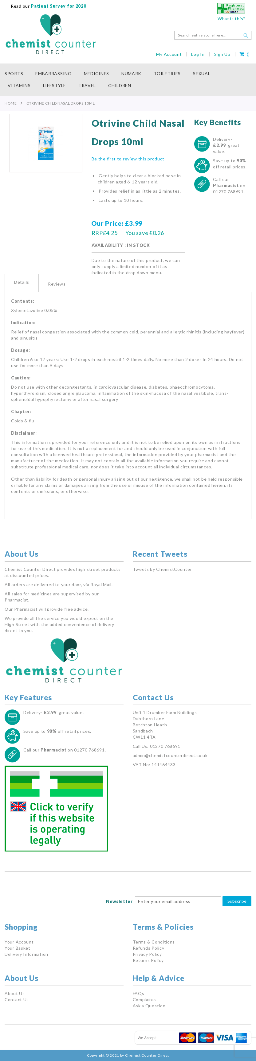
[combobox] (213, 35)
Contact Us (17, 999)
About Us (15, 993)
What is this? (231, 18)
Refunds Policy (148, 948)
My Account (169, 54)
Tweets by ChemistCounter (162, 569)
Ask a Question (149, 1005)
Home (11, 103)
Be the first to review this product (128, 158)
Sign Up (222, 54)
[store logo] (50, 34)
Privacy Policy (147, 954)
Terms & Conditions (154, 941)
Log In (197, 54)
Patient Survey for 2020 (58, 6)
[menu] (128, 80)
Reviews (57, 283)
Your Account (19, 941)
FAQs (138, 993)
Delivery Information (26, 954)
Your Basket (17, 948)
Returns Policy (148, 960)
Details (21, 282)
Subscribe (236, 901)
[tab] (22, 283)
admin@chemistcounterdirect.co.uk (170, 755)
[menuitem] (17, 74)
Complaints (145, 999)
